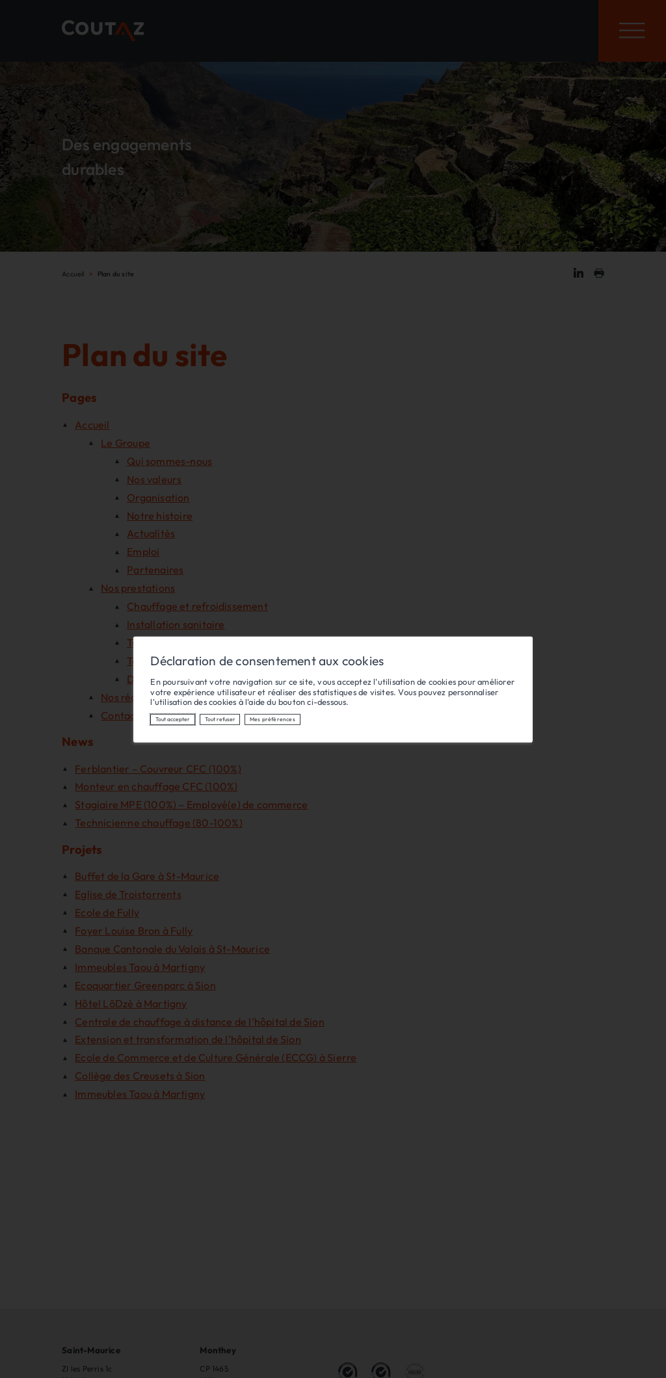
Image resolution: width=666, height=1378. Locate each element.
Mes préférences (272, 718)
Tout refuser (220, 718)
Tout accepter (172, 718)
